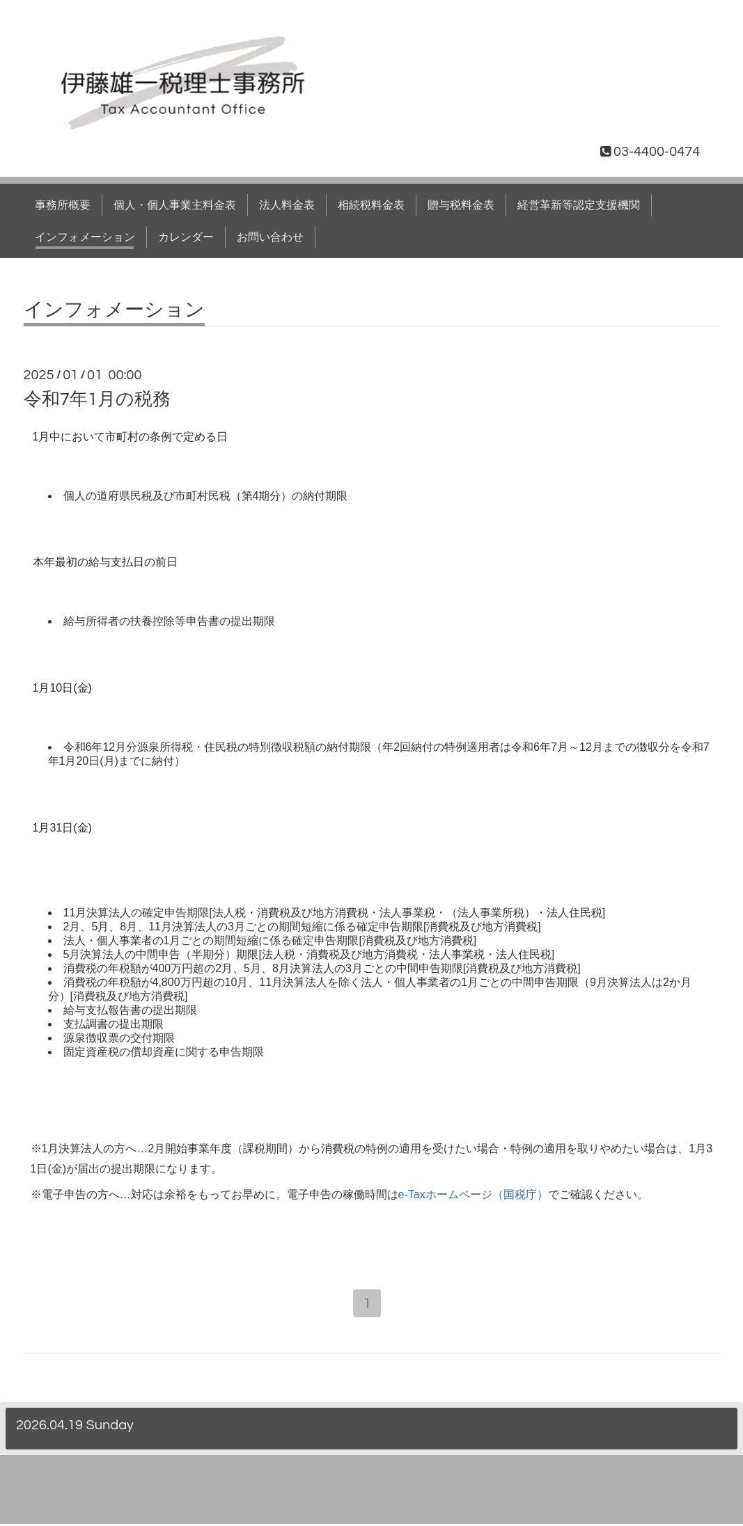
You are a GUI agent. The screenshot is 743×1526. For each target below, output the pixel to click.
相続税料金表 (371, 205)
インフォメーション (85, 237)
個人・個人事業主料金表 (175, 205)
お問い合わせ (270, 237)
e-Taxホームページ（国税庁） (473, 1194)
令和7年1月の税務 (97, 399)
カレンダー (186, 237)
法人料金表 (287, 205)
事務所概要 (63, 205)
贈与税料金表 (461, 205)
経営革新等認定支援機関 (578, 205)
